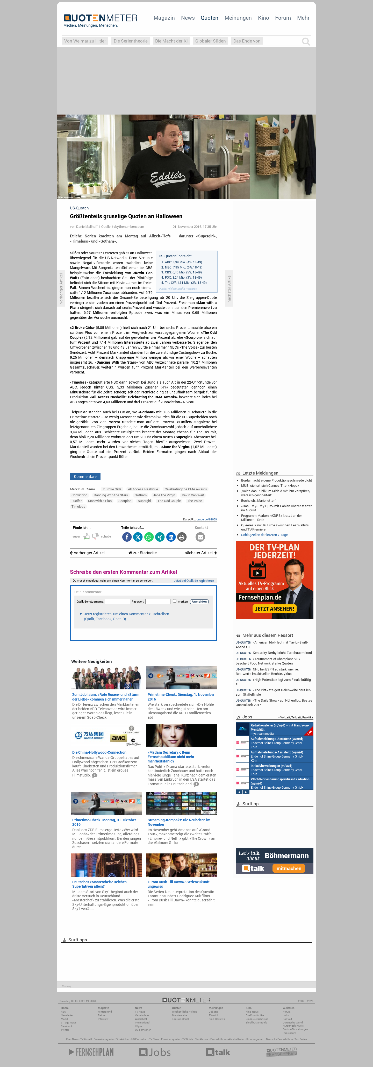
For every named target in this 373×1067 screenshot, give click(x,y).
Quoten (209, 17)
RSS (63, 1011)
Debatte (213, 1011)
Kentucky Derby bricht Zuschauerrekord (274, 653)
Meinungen (238, 17)
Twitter (65, 1029)
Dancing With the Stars (111, 495)
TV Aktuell (86, 1039)
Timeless (78, 506)
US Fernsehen (139, 1039)
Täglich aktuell (181, 1019)
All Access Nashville (143, 489)
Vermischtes (142, 1015)
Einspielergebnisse (257, 1019)
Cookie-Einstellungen (295, 1029)
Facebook (67, 1026)
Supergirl (144, 501)
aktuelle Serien (236, 1039)
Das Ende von (247, 41)
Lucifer (76, 501)
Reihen (102, 1015)
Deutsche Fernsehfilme (279, 1039)
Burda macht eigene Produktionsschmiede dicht (276, 480)
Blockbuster (202, 1039)
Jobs (286, 1015)
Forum (283, 17)
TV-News (140, 1011)
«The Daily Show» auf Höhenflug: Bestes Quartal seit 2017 (274, 702)
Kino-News (252, 1011)
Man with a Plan (100, 501)
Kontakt (287, 1019)
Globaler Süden (210, 41)
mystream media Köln (274, 729)
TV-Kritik (214, 1015)
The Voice (194, 501)
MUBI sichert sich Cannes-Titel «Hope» (270, 485)
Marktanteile (179, 1015)
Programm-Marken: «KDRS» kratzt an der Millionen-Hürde (271, 517)
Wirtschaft (141, 1019)
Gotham (141, 495)
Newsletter (67, 1015)
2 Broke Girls (112, 489)
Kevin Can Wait (193, 495)
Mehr (303, 17)
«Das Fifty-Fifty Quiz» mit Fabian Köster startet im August (276, 508)
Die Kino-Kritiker (255, 1015)
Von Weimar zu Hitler (85, 41)
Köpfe (138, 1026)
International (142, 1022)
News (188, 17)
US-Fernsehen (143, 1029)
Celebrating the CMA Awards (186, 489)
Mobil (64, 1019)
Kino (263, 17)
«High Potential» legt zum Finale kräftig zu (273, 681)
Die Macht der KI (171, 41)
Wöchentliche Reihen (184, 1011)
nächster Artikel (201, 552)
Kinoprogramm (255, 1039)
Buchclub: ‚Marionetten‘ (258, 500)
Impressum (289, 1033)
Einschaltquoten (171, 1039)
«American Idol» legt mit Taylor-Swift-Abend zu (272, 644)
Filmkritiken (123, 1039)
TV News (154, 1039)
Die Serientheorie (131, 41)
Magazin (164, 17)
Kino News (72, 1039)
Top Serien (301, 1039)
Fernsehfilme (218, 1039)
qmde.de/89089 (207, 519)
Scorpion (124, 501)
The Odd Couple (169, 501)
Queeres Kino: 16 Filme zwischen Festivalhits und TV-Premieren (275, 527)
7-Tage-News (68, 1022)
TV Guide (187, 1039)
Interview (103, 1019)
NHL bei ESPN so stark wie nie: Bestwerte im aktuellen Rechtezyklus (267, 671)
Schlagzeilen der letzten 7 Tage (264, 534)
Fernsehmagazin (104, 1039)
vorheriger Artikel (87, 552)
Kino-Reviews (217, 1019)
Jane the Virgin (164, 495)
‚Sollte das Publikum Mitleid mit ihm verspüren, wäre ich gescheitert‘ (275, 493)
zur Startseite (142, 552)
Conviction (79, 495)
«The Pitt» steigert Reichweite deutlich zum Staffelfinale (273, 692)
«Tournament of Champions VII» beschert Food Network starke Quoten (268, 661)
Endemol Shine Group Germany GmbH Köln (270, 742)
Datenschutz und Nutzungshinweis (293, 1024)
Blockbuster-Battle (256, 1022)
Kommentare (85, 476)
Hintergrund (105, 1011)
